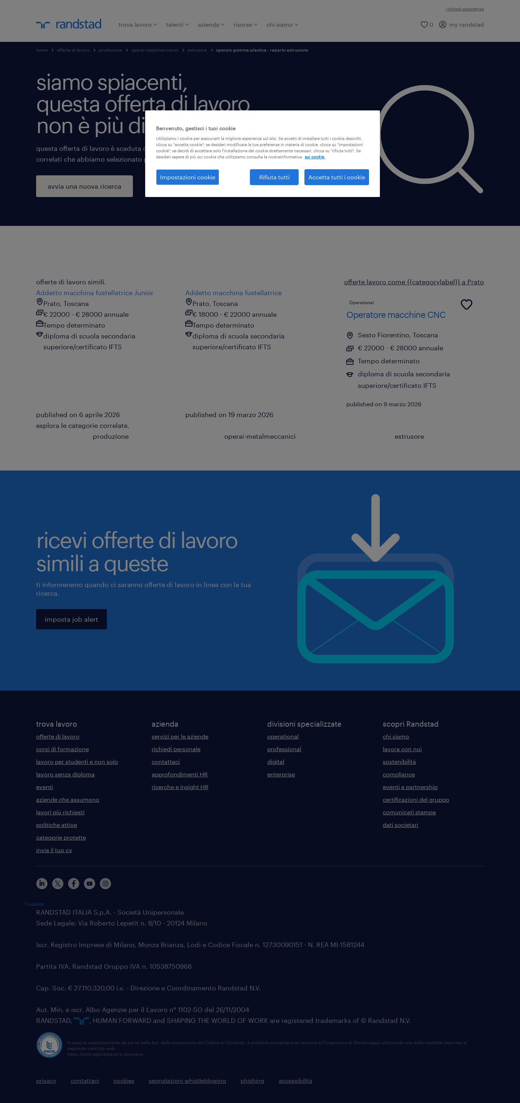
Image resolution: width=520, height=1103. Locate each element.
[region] (262, 153)
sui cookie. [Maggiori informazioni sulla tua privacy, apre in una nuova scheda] (315, 156)
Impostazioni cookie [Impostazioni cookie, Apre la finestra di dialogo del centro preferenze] (187, 177)
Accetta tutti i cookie (336, 177)
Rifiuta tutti (274, 177)
